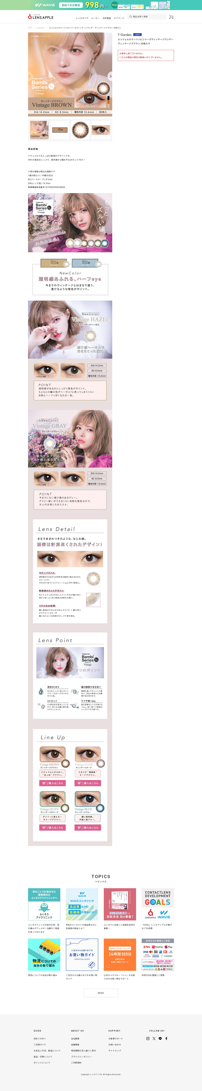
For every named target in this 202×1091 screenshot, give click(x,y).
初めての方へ (40, 1039)
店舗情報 (75, 1045)
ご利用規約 (76, 1063)
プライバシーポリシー (81, 1057)
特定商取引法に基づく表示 (83, 1051)
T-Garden (40, 28)
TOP (30, 28)
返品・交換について (43, 1057)
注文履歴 (107, 18)
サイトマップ (114, 1051)
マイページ (119, 18)
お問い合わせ (114, 1045)
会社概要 (75, 1039)
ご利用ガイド (40, 1045)
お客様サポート (115, 1039)
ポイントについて (42, 1063)
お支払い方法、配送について (47, 1051)
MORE (101, 993)
